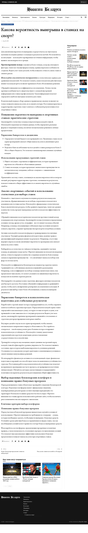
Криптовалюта (25, 17)
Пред (5, 486)
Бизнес (35, 17)
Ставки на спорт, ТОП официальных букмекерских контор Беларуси (8, 24)
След (9, 486)
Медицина (52, 17)
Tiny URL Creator (83, 521)
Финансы (15, 17)
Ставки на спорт (29, 515)
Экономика (5, 17)
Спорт (69, 17)
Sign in (83, 2)
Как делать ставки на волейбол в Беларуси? (49, 451)
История (61, 17)
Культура (43, 17)
